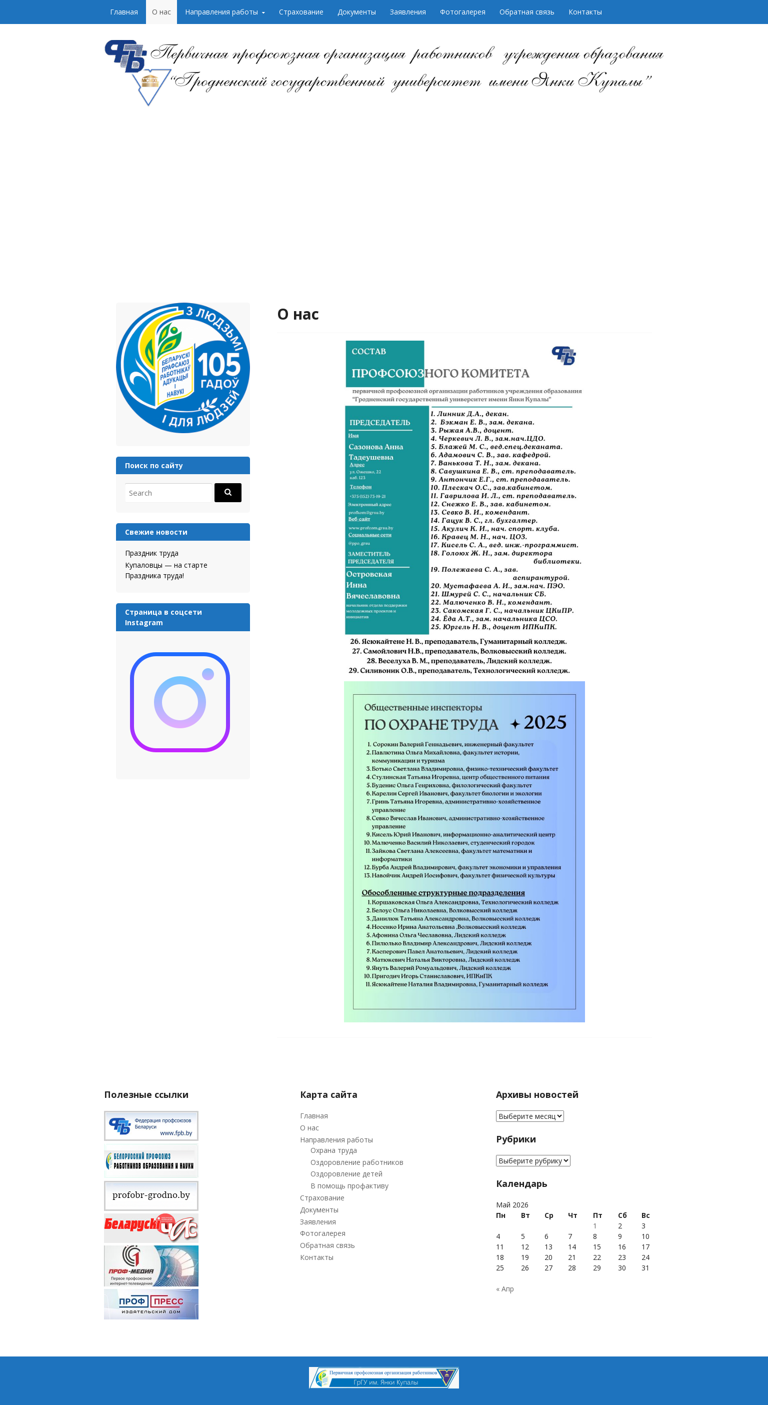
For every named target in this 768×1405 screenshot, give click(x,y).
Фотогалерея (463, 12)
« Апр (505, 1288)
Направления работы (221, 12)
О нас (161, 12)
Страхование (301, 12)
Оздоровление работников (357, 1162)
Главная (124, 12)
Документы (357, 12)
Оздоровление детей (346, 1173)
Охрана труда (333, 1150)
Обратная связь (527, 12)
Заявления (408, 12)
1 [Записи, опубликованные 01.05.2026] (595, 1225)
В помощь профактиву (349, 1185)
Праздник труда (151, 553)
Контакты (585, 12)
